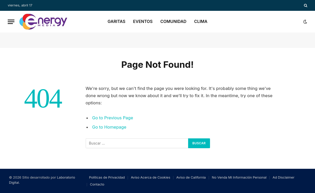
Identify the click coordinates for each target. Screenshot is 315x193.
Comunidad (173, 21)
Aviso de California (191, 177)
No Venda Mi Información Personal (239, 177)
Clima (200, 21)
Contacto (97, 184)
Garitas (116, 21)
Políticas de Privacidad (107, 177)
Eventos (143, 21)
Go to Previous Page (112, 117)
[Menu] (11, 22)
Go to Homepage (109, 127)
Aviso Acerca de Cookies (150, 177)
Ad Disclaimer (283, 177)
